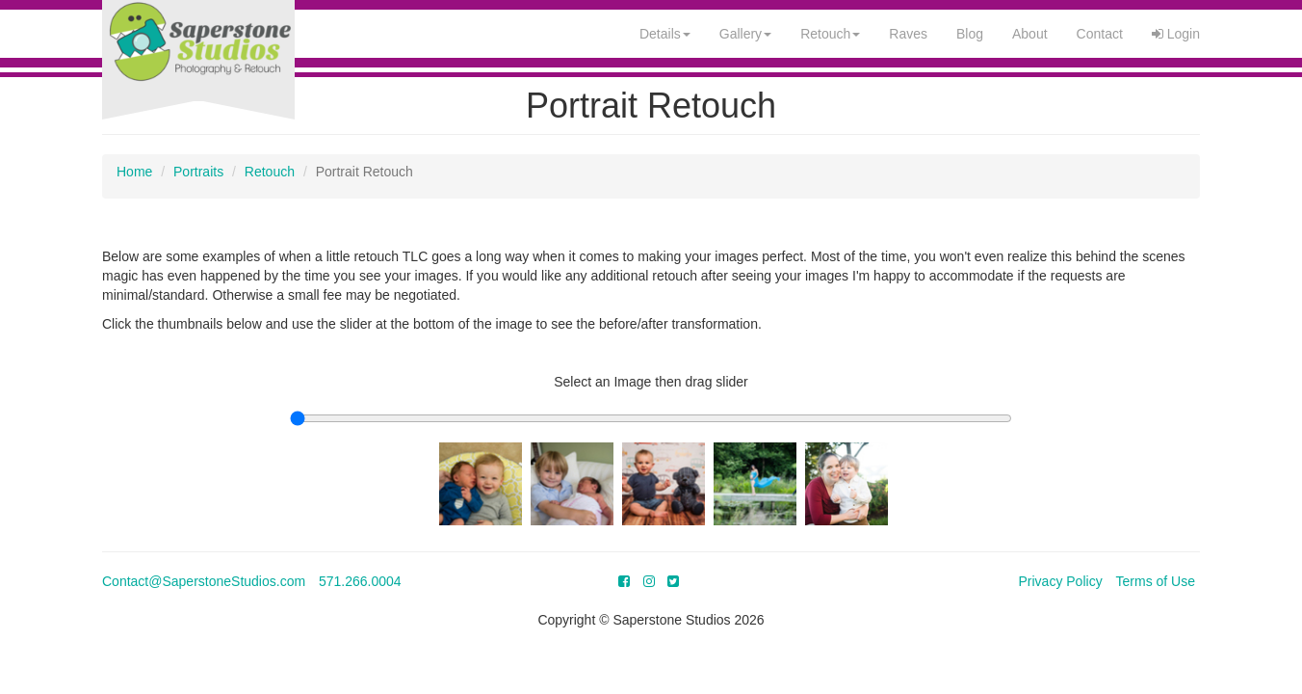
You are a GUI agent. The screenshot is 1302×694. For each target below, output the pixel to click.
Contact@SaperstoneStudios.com (203, 581)
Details (664, 33)
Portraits (198, 171)
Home (134, 171)
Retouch (830, 33)
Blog (969, 33)
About (1030, 33)
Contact (1100, 33)
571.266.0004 (360, 581)
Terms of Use (1155, 581)
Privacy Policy (1061, 581)
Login (1176, 33)
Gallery (745, 33)
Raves (908, 33)
